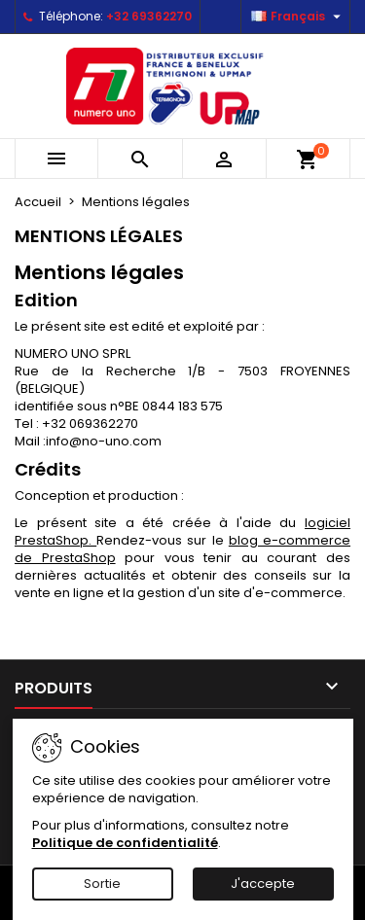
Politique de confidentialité (125, 842)
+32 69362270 (149, 16)
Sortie (102, 883)
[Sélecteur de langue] (298, 16)
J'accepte (263, 883)
